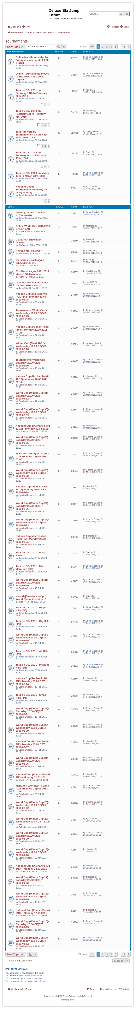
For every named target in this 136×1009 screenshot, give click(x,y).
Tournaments (16, 41)
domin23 (23, 288)
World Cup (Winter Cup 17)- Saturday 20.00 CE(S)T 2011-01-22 (32, 880)
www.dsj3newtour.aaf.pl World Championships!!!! (31, 598)
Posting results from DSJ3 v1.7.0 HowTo (32, 214)
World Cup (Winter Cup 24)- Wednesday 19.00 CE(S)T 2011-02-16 (32, 637)
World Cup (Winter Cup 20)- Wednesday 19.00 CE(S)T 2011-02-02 (32, 805)
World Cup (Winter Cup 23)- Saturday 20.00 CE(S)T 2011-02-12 (32, 711)
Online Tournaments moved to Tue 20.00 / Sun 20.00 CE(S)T (32, 76)
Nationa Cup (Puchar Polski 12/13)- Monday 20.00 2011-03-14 (32, 379)
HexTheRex (91, 271)
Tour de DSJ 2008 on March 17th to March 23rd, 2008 (32, 174)
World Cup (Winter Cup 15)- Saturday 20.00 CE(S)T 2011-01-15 (32, 924)
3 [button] (107, 46)
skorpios (90, 376)
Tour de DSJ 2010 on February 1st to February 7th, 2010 (31, 113)
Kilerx (21, 265)
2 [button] (102, 46)
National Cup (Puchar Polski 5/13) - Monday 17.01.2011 (33, 911)
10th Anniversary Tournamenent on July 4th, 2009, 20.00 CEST (32, 134)
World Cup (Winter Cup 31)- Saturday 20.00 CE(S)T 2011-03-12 (32, 395)
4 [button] (111, 46)
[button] (92, 46)
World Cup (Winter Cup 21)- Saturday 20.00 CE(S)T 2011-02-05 (32, 760)
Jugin (88, 152)
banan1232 (91, 694)
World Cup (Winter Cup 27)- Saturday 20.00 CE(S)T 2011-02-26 (32, 506)
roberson (90, 226)
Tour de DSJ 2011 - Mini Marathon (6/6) (30, 567)
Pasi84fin (90, 250)
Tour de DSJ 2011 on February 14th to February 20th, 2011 (31, 93)
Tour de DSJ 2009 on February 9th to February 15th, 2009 (31, 155)
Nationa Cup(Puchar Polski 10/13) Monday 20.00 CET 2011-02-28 (32, 489)
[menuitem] (26, 26)
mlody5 (89, 90)
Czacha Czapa (26, 302)
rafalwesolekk (92, 293)
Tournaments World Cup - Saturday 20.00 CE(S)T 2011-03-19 (31, 362)
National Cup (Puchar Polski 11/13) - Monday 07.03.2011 (33, 427)
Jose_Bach (91, 131)
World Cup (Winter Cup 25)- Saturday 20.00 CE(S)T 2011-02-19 (32, 582)
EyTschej (90, 186)
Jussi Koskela (26, 65)
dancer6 (90, 110)
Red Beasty (24, 253)
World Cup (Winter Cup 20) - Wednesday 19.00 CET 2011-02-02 (33, 821)
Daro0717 (23, 780)
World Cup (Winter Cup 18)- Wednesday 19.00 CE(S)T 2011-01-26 (32, 852)
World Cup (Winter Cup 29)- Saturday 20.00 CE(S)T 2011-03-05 (32, 440)
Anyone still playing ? (29, 250)
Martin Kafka (25, 231)
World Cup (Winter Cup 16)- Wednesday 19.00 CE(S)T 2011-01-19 (32, 896)
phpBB (58, 996)
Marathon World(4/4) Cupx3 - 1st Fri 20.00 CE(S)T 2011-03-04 (32, 456)
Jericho (89, 552)
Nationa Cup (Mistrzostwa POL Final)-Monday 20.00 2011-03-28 (31, 296)
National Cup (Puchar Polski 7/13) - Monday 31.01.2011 (33, 776)
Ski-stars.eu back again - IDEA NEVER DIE (31, 261)
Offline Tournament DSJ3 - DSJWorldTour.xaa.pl (32, 284)
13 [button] (123, 46)
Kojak (89, 239)
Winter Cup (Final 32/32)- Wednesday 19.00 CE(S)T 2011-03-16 (31, 346)
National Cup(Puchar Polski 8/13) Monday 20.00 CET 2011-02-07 (32, 744)
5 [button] (115, 46)
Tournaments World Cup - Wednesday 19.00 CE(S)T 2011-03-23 (31, 313)
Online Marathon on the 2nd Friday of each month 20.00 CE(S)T (32, 60)
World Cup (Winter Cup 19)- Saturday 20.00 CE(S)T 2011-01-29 (32, 835)
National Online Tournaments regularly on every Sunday (31, 189)
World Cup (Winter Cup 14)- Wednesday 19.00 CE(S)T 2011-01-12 (32, 940)
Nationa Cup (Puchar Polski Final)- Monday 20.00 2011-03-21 (32, 329)
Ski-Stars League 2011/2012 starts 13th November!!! (32, 273)
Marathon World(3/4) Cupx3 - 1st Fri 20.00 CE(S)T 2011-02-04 (32, 788)
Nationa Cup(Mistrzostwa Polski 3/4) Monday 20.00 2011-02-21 (31, 539)
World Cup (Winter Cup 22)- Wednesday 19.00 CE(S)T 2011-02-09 (32, 727)
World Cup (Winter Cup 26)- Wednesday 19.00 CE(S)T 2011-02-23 (32, 522)
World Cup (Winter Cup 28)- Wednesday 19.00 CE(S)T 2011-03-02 (32, 473)
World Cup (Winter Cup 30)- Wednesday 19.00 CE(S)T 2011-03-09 (32, 412)
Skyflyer (22, 245)
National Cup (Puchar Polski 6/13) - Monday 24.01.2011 (33, 867)
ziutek (21, 602)
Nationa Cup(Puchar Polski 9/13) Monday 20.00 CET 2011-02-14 (32, 681)
